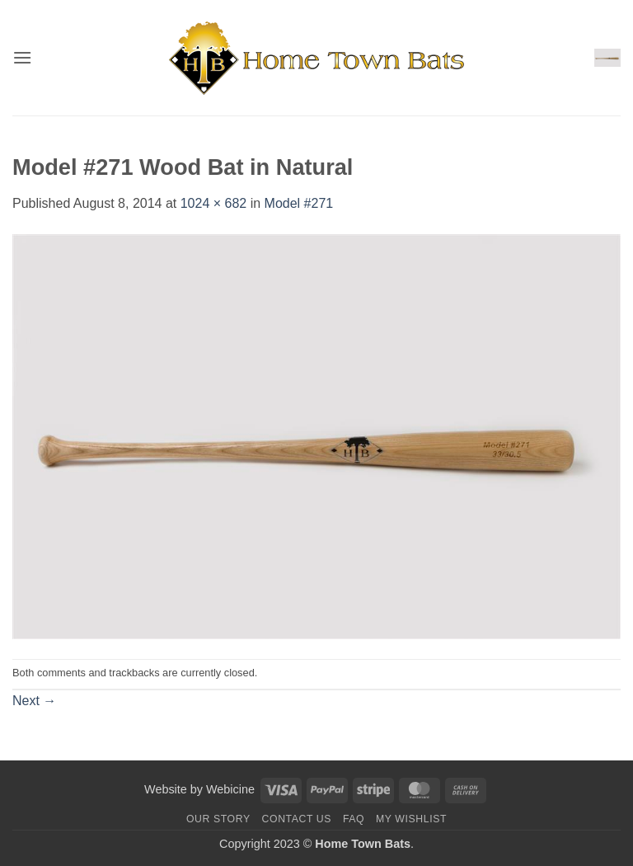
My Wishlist (411, 819)
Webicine (230, 789)
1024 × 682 (214, 203)
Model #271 (299, 203)
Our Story (218, 819)
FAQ (353, 819)
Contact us (297, 819)
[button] (22, 57)
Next (34, 701)
